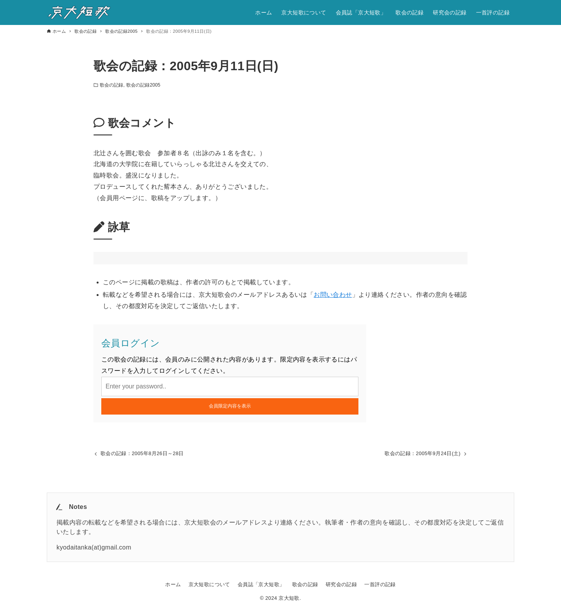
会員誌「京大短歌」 (261, 584)
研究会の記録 (341, 584)
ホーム (173, 584)
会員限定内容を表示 (230, 406)
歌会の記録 (111, 85)
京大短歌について (209, 584)
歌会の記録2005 (143, 85)
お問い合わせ (333, 294)
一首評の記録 (379, 584)
